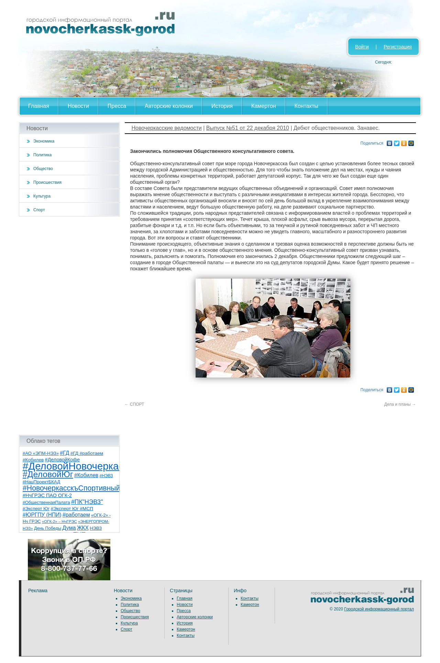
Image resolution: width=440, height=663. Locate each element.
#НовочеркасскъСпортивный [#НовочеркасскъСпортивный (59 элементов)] (71, 488)
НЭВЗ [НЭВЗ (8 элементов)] (96, 528)
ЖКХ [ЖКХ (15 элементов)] (83, 528)
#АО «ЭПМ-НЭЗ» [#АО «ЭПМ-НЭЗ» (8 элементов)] (41, 453)
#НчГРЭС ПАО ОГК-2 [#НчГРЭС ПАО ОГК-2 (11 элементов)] (47, 495)
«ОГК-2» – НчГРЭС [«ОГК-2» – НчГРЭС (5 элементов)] (59, 521)
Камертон (263, 106)
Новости (78, 106)
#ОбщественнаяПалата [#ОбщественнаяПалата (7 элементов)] (46, 502)
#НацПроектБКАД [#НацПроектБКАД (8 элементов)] (41, 481)
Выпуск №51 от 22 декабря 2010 (247, 128)
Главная (38, 106)
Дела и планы (400, 404)
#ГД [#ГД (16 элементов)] (64, 453)
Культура (42, 196)
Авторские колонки (169, 106)
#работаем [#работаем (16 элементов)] (76, 515)
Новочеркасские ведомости (167, 128)
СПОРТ (134, 404)
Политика (42, 155)
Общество (43, 168)
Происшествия (47, 182)
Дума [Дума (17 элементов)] (69, 528)
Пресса (117, 106)
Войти (361, 46)
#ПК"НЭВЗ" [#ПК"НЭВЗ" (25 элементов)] (87, 501)
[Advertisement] (69, 326)
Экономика (43, 141)
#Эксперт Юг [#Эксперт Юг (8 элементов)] (36, 508)
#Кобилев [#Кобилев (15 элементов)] (86, 475)
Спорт (39, 209)
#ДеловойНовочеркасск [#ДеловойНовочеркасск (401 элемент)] (78, 466)
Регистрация (398, 46)
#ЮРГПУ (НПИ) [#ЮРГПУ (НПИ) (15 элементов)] (42, 515)
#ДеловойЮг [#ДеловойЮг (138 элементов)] (48, 474)
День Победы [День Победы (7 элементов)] (47, 528)
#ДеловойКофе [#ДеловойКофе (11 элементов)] (62, 459)
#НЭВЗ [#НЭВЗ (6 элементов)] (106, 475)
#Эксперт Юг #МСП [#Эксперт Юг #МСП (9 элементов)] (72, 508)
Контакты (306, 106)
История (222, 106)
